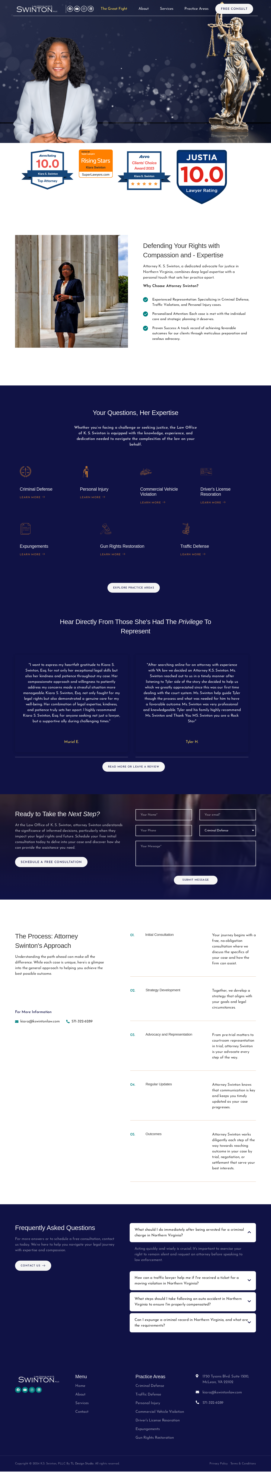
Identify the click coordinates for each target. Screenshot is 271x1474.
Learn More (34, 498)
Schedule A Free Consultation (51, 859)
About (144, 9)
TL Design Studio (82, 1466)
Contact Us (34, 1268)
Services (166, 9)
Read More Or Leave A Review (133, 763)
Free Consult (234, 9)
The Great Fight (114, 9)
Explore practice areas (133, 584)
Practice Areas (196, 9)
